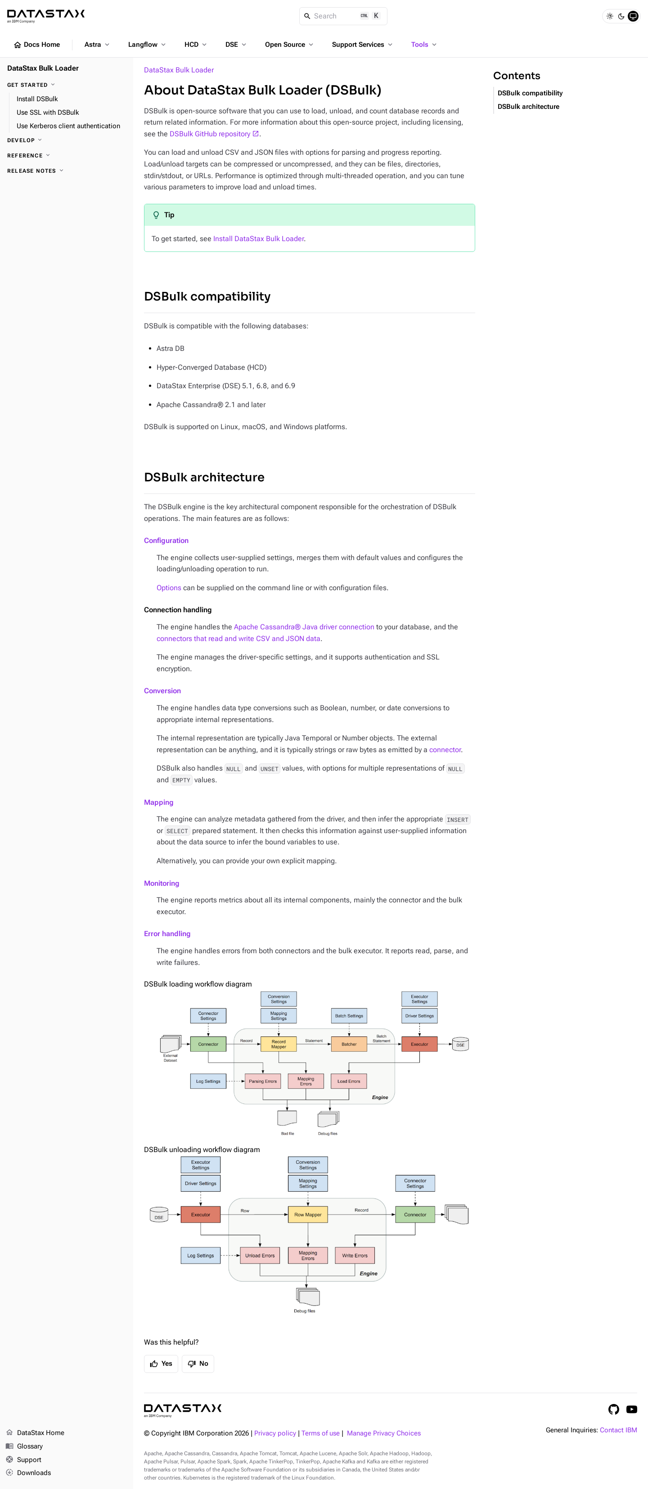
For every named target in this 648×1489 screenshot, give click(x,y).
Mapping (159, 802)
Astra (98, 44)
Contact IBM (618, 1430)
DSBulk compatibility (207, 296)
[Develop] (67, 140)
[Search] (343, 16)
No (198, 1364)
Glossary (24, 1447)
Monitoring (162, 883)
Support (23, 1460)
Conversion (162, 690)
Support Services (363, 44)
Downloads (28, 1473)
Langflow (147, 44)
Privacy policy (275, 1433)
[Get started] (67, 85)
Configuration (166, 540)
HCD (196, 44)
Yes (161, 1364)
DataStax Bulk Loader (179, 70)
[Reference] (67, 155)
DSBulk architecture (204, 477)
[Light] (609, 16)
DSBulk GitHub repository (210, 134)
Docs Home (36, 44)
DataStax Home (34, 1433)
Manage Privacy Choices (384, 1433)
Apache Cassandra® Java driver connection (304, 627)
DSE (236, 44)
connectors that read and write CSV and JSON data (238, 638)
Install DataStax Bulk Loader (258, 238)
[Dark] (621, 16)
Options (169, 587)
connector (445, 749)
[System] (633, 16)
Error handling (167, 933)
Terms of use (321, 1433)
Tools (424, 44)
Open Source (290, 44)
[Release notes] (67, 171)
